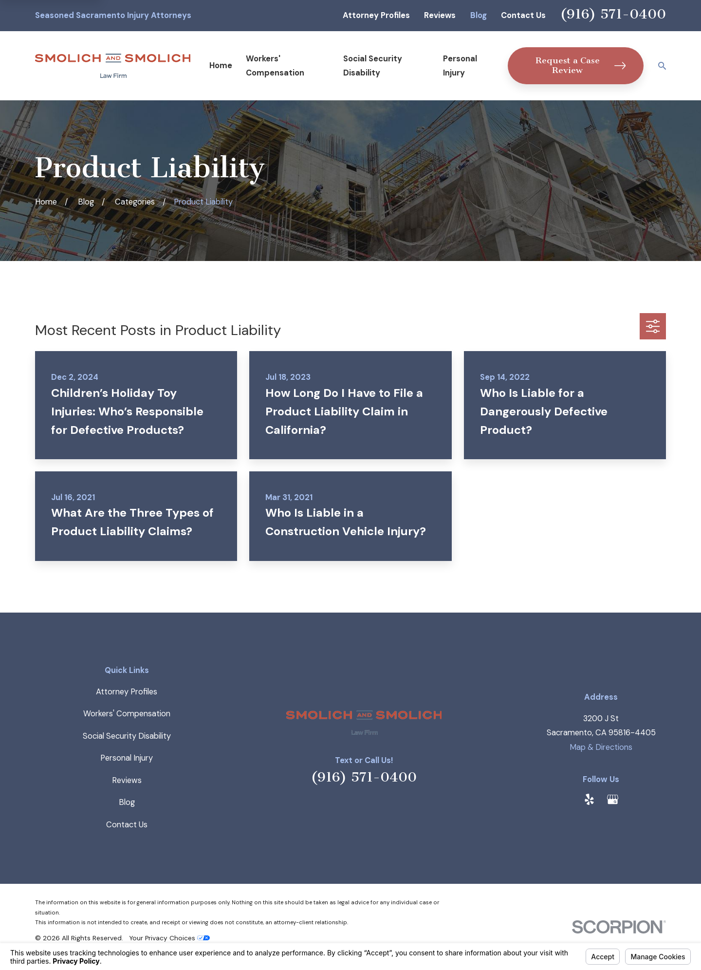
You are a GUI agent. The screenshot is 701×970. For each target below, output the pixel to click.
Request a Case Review (580, 65)
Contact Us (523, 15)
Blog (478, 15)
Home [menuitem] (220, 65)
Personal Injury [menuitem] (460, 66)
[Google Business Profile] (612, 799)
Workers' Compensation (126, 714)
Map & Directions (601, 747)
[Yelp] (589, 799)
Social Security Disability (127, 736)
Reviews (440, 15)
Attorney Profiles (376, 15)
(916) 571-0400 (613, 14)
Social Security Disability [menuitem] (372, 66)
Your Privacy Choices (169, 937)
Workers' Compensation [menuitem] (275, 66)
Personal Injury (126, 758)
